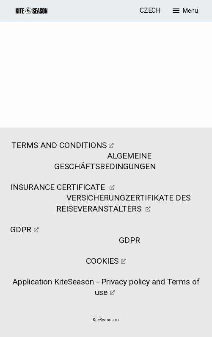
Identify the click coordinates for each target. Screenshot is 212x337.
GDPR (20, 229)
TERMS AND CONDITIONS (59, 145)
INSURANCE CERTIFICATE (59, 187)
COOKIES (102, 261)
